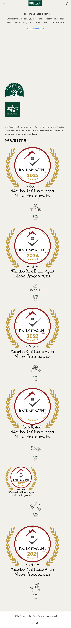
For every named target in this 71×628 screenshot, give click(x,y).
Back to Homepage (35, 29)
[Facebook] (33, 623)
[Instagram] (37, 623)
